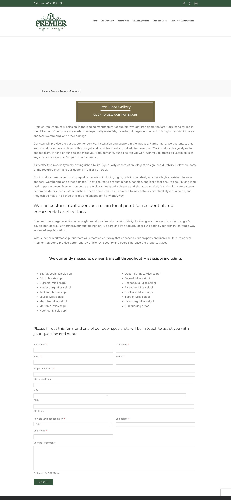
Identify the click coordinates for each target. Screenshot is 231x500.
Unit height (123, 418)
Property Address (44, 368)
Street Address (42, 379)
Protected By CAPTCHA (46, 473)
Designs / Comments (45, 442)
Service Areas (58, 91)
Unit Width (40, 430)
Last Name (122, 344)
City (36, 389)
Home (44, 91)
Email (38, 356)
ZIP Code (39, 411)
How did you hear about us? (49, 418)
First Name (40, 344)
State (36, 400)
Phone (120, 356)
